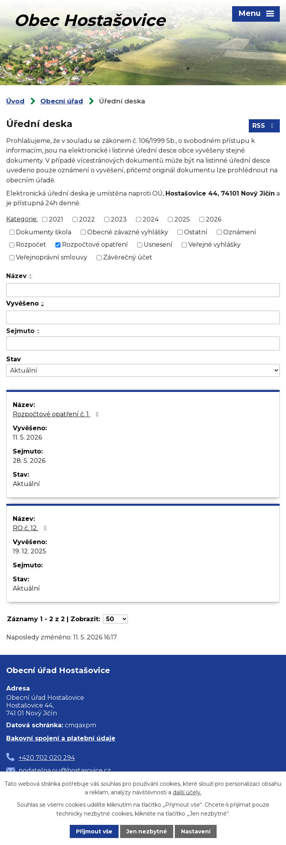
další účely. (187, 792)
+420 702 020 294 (47, 757)
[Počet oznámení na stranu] (115, 619)
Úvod (15, 101)
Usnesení (158, 244)
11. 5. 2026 (27, 437)
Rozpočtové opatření (95, 244)
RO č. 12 (31, 528)
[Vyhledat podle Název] (143, 290)
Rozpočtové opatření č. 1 (57, 414)
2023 (119, 219)
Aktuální (26, 484)
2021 (56, 219)
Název (16, 276)
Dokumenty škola (43, 231)
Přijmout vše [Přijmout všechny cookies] (94, 831)
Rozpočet (31, 244)
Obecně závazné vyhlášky (127, 231)
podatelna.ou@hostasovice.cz (65, 770)
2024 (151, 219)
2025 (182, 219)
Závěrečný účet (127, 257)
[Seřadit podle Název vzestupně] (31, 275)
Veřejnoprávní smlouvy (51, 257)
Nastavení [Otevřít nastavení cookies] (195, 831)
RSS (264, 125)
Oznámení (239, 231)
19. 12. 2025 (29, 551)
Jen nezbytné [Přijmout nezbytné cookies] (146, 831)
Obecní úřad (61, 101)
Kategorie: (22, 219)
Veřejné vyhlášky (214, 244)
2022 (87, 219)
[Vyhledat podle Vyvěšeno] (143, 318)
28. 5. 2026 (29, 460)
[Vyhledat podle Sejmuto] (143, 343)
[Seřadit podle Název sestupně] (31, 278)
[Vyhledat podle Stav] (143, 370)
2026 (213, 219)
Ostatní (195, 231)
